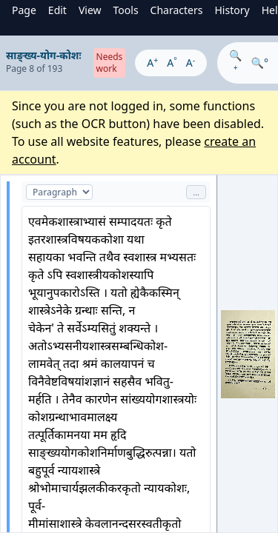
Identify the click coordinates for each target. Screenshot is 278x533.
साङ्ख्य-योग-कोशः (44, 55)
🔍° (259, 63)
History (231, 10)
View (90, 10)
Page (24, 10)
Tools (126, 10)
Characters (176, 10)
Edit (57, 10)
